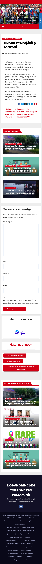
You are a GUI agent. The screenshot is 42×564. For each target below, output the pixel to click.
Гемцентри (23, 521)
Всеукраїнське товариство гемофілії (21, 490)
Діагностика (32, 521)
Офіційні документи (26, 550)
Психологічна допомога (15, 355)
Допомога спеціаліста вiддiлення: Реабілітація (20, 530)
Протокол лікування (27, 553)
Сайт (5, 285)
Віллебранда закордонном (21, 416)
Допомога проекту (20, 524)
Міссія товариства (11, 547)
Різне (18, 419)
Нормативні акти (13, 550)
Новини (19, 143)
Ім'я (5, 261)
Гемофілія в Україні (8, 38)
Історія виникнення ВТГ (12, 540)
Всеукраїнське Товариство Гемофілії (16, 53)
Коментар (7, 222)
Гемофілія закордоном (23, 165)
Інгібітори (27, 537)
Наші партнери (21, 344)
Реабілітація (28, 556)
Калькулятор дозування (28, 540)
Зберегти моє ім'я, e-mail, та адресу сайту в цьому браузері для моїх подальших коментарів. (20, 301)
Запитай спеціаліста (16, 537)
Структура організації (20, 560)
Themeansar (34, 515)
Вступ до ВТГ (22, 517)
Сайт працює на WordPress (11, 515)
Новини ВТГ (18, 38)
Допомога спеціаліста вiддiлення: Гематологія (20, 527)
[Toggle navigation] (22, 26)
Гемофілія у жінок (10, 419)
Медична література (27, 543)
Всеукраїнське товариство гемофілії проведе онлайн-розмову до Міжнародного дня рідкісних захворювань (21, 172)
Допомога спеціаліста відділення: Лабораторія (20, 534)
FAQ (14, 517)
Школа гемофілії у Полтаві (19, 45)
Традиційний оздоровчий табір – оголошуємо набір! (20, 147)
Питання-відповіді (13, 553)
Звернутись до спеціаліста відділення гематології (21, 368)
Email (6, 273)
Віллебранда (8, 416)
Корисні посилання (13, 361)
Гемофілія (32, 517)
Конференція (8, 439)
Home (8, 517)
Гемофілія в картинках (10, 521)
